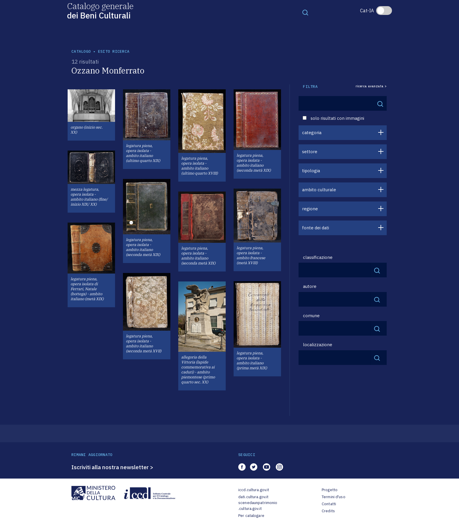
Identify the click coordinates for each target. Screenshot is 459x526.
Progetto (330, 489)
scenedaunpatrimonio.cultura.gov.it (257, 505)
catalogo (81, 51)
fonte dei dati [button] (315, 227)
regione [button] (310, 208)
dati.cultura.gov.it (253, 496)
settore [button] (309, 151)
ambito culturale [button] (319, 189)
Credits (328, 510)
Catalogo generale (100, 10)
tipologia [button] (311, 170)
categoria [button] (311, 132)
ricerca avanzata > (371, 86)
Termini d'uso (333, 496)
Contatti (329, 503)
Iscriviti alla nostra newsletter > (112, 467)
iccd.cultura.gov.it (253, 489)
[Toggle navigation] (305, 12)
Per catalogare (251, 515)
